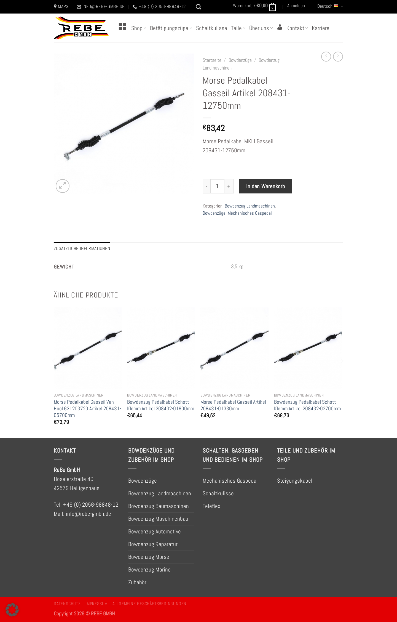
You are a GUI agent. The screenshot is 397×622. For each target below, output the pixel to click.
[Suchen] (198, 7)
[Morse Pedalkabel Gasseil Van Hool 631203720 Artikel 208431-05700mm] (88, 348)
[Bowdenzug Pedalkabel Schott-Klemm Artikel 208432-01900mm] (161, 348)
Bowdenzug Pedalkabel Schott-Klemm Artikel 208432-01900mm (160, 405)
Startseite (212, 60)
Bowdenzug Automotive (154, 531)
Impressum (96, 604)
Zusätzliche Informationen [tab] (82, 248)
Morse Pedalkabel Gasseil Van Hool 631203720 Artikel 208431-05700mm (87, 408)
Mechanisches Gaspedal (250, 213)
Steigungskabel (294, 480)
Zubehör (137, 582)
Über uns (261, 28)
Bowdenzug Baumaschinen (158, 506)
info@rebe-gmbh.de (88, 513)
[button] (12, 610)
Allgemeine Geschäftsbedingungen (149, 604)
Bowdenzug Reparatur (153, 544)
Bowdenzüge (240, 60)
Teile (238, 28)
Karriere (320, 28)
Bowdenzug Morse (148, 556)
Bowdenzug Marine (149, 569)
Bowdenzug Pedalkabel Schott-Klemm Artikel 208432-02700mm (307, 405)
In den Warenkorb (265, 186)
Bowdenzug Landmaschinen (250, 206)
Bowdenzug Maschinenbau (158, 518)
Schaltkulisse (211, 28)
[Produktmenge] (217, 186)
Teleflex (211, 506)
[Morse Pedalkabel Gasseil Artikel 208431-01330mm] (234, 348)
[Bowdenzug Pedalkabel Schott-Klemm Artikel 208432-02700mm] (308, 348)
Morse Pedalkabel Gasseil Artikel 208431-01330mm (233, 405)
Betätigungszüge (171, 28)
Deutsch (330, 6)
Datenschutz (67, 604)
